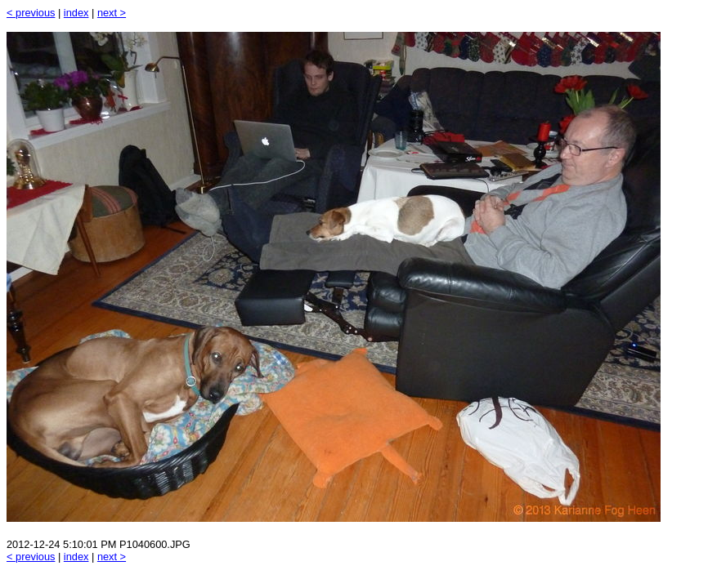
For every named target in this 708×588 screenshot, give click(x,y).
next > (111, 13)
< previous (31, 13)
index (76, 13)
